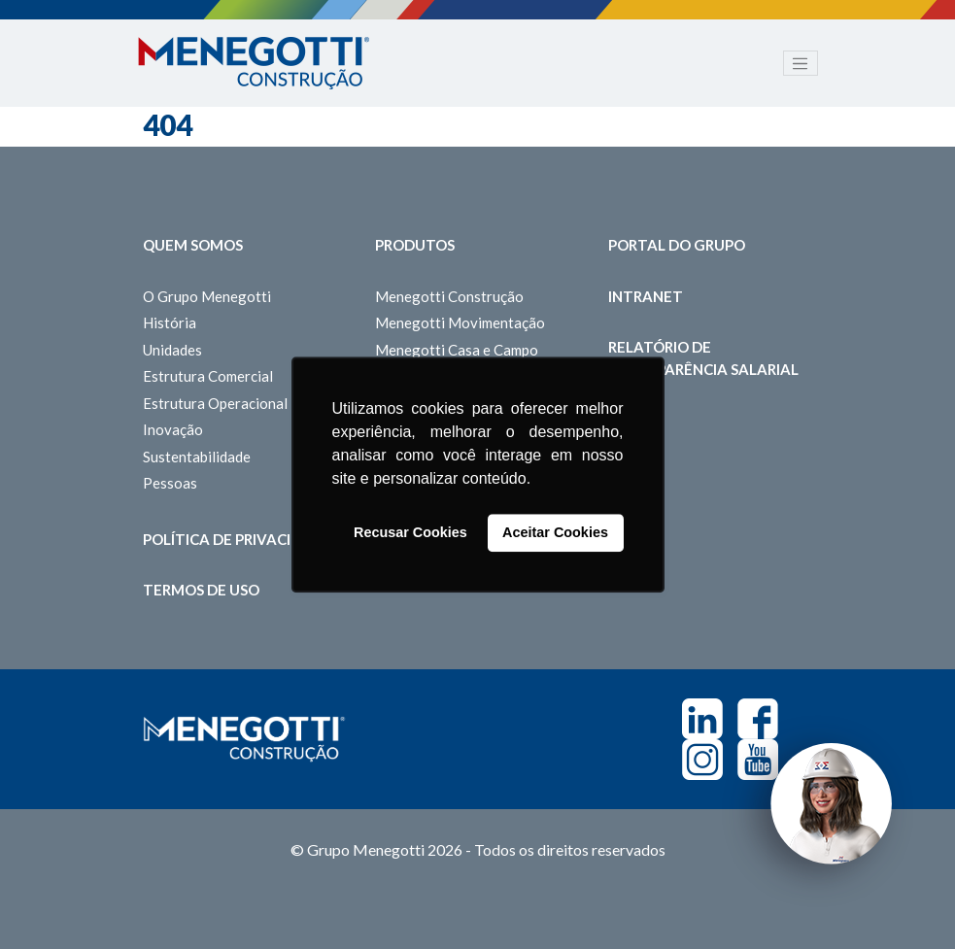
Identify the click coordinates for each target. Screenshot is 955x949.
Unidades (172, 349)
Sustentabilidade (197, 456)
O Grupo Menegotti (207, 296)
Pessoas (170, 482)
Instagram (702, 759)
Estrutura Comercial (208, 376)
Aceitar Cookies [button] (555, 533)
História (169, 322)
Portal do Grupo (676, 245)
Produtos (415, 245)
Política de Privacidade (237, 539)
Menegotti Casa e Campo (456, 349)
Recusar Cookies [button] (410, 533)
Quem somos (193, 245)
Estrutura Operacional (215, 403)
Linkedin (702, 718)
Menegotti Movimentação (460, 322)
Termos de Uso (201, 589)
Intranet (645, 296)
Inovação (173, 429)
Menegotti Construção (449, 296)
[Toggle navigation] (800, 63)
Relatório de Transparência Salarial (703, 358)
